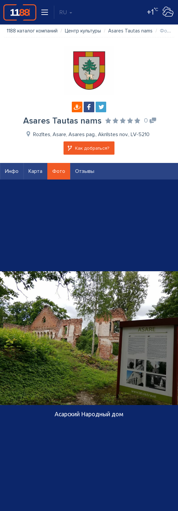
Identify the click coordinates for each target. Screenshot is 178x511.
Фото (58, 171)
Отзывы (84, 171)
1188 (19, 12)
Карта (35, 171)
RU (65, 12)
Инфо (12, 171)
